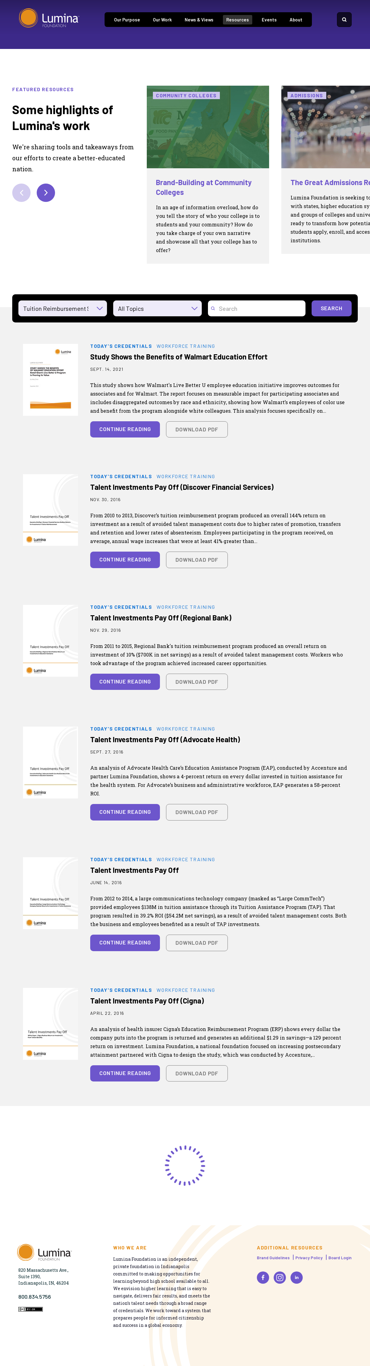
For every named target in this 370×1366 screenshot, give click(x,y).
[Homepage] (49, 19)
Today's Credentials (121, 346)
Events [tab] (269, 19)
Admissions (306, 95)
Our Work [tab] (162, 19)
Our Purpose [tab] (127, 19)
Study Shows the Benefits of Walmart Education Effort (179, 356)
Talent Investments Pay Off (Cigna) (147, 1000)
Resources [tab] (237, 19)
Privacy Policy (309, 1257)
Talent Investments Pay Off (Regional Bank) (160, 617)
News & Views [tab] (199, 19)
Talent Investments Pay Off (134, 869)
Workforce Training (186, 346)
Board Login (340, 1257)
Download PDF (197, 429)
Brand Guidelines (273, 1257)
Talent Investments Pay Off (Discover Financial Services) (182, 486)
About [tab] (296, 19)
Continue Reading (125, 429)
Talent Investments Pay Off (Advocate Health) (165, 739)
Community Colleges (186, 95)
